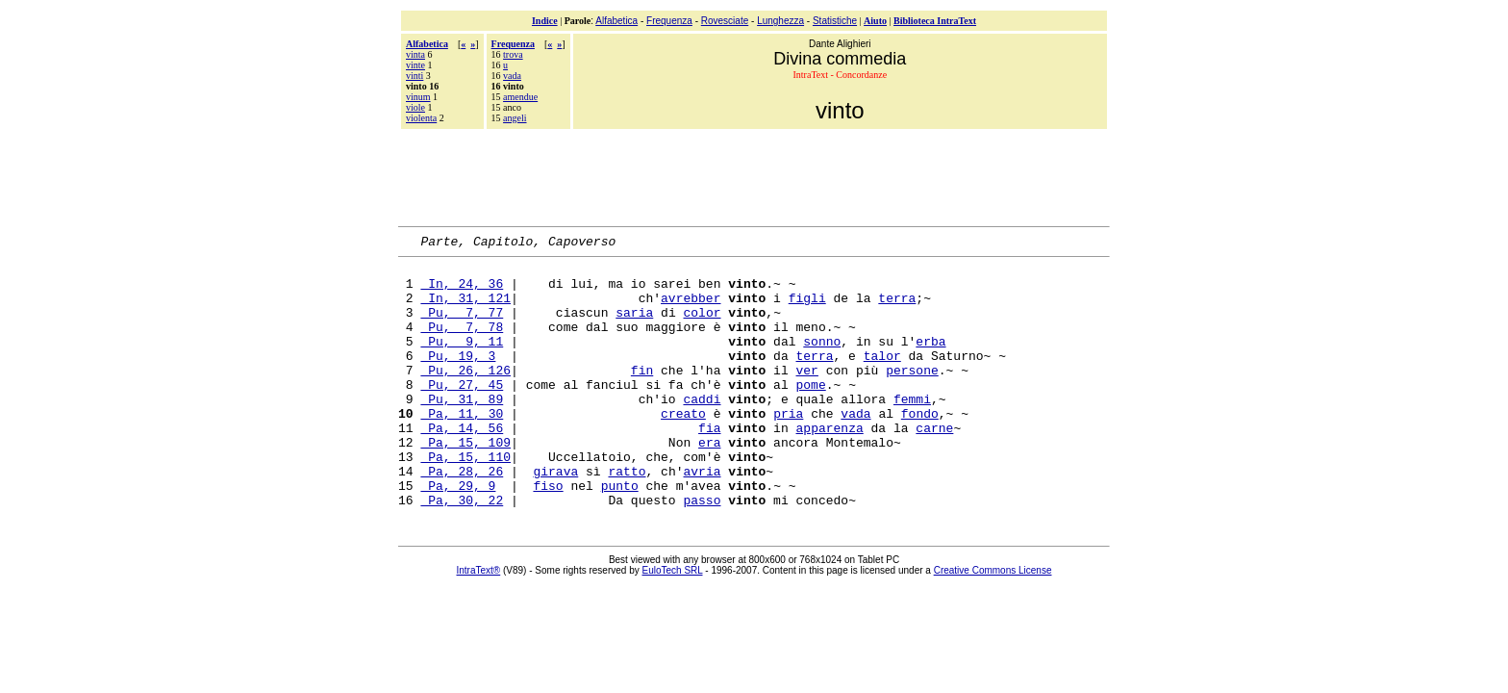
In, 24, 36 (461, 291)
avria (701, 517)
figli (807, 309)
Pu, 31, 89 (461, 430)
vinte (415, 65)
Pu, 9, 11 (461, 361)
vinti (414, 75)
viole (415, 107)
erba (930, 361)
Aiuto (875, 20)
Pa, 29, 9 (457, 534)
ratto (626, 517)
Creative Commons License (993, 622)
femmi (912, 430)
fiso (548, 534)
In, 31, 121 (465, 309)
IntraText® (479, 622)
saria (634, 326)
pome (810, 413)
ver (806, 395)
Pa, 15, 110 (465, 499)
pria (788, 447)
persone (912, 395)
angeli (514, 118)
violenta (421, 118)
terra (897, 309)
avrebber (690, 309)
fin (642, 395)
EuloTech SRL (672, 622)
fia (709, 465)
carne (934, 465)
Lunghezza (780, 20)
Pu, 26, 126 (465, 395)
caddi (701, 430)
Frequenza (669, 20)
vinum (418, 96)
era (709, 482)
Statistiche (835, 20)
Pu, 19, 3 (457, 378)
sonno (822, 361)
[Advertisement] (754, 175)
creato (683, 447)
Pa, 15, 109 (465, 482)
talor (882, 378)
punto (620, 534)
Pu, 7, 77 (461, 326)
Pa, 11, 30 (461, 447)
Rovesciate (724, 20)
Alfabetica (616, 20)
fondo (920, 447)
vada (512, 75)
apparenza (829, 465)
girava (555, 517)
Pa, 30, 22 (461, 551)
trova (513, 54)
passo (701, 551)
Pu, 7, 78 (461, 343)
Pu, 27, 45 (461, 413)
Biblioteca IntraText (934, 20)
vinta (415, 54)
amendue (520, 96)
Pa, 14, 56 (461, 465)
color (701, 326)
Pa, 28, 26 (461, 517)
